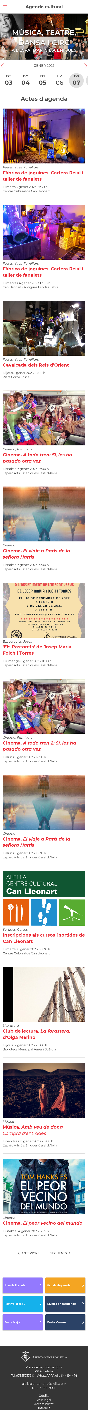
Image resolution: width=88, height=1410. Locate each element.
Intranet (44, 1408)
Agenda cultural (44, 6)
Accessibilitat (44, 1404)
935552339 (24, 1375)
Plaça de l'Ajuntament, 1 (43, 1367)
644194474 (69, 1375)
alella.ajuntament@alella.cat (42, 1383)
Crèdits (44, 1395)
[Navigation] (5, 37)
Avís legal (44, 1400)
